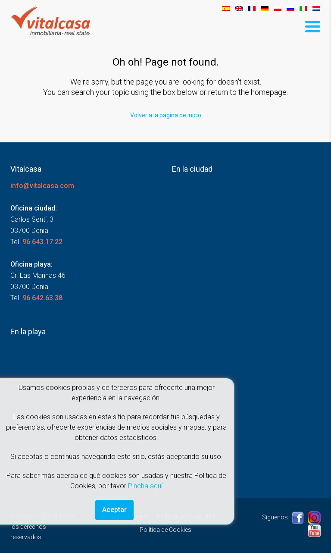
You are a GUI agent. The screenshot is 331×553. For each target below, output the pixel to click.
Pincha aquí (145, 486)
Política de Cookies (165, 529)
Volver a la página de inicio (165, 115)
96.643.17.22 (42, 242)
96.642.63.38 (42, 298)
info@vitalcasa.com (42, 186)
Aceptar (114, 510)
